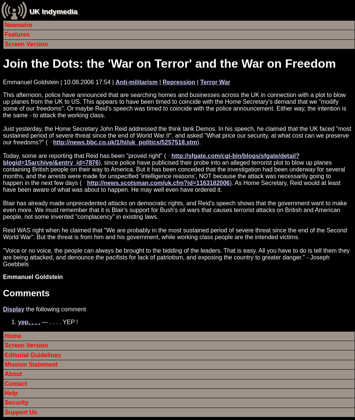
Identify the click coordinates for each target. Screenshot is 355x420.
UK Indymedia (53, 11)
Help (11, 393)
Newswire (18, 25)
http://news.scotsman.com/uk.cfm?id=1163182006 (158, 183)
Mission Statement (31, 364)
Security (16, 402)
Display (13, 309)
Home (13, 336)
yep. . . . (29, 322)
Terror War (215, 82)
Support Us (21, 412)
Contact (16, 384)
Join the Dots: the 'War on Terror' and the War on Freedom (169, 63)
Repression (178, 82)
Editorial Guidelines (33, 355)
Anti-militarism (136, 82)
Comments (26, 293)
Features (17, 34)
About (13, 374)
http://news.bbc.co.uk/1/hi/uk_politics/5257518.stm (125, 142)
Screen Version (26, 44)
